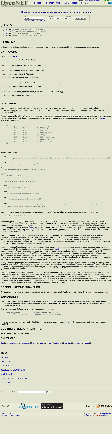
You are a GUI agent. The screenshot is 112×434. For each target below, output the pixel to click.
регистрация (96, 0)
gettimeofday (12, 360)
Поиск (83, 3)
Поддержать (96, 432)
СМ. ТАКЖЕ (5, 399)
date (2, 360)
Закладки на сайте (8, 430)
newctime (26, 360)
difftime (58, 360)
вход (90, 0)
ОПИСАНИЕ (6, 382)
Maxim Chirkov (105, 430)
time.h (14, 57)
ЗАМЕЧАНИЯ (6, 391)
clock (49, 360)
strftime (68, 360)
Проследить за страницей (11, 432)
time (34, 360)
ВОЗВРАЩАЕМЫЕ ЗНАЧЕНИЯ (13, 387)
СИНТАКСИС (6, 378)
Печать (42, 20)
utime (42, 360)
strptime (77, 360)
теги (87, 3)
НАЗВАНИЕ (5, 374)
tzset (31, 243)
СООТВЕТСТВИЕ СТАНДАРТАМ (14, 395)
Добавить (87, 432)
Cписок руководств (31, 20)
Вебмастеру (106, 432)
